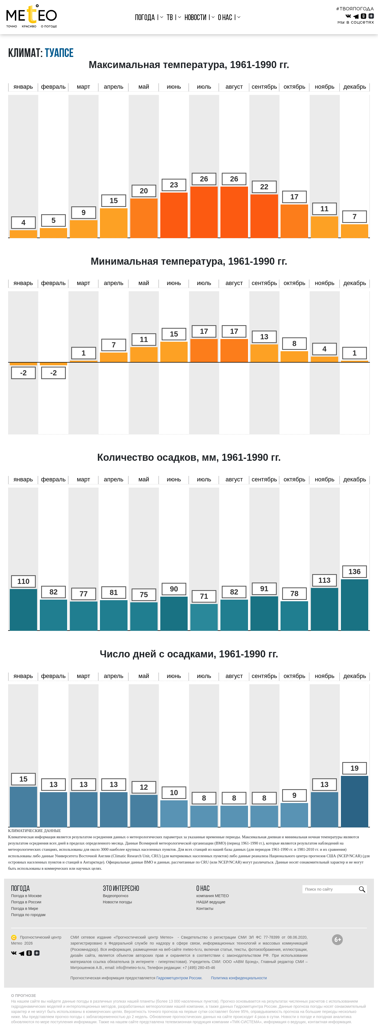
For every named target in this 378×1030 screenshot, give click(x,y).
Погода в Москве (26, 896)
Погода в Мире (24, 908)
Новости (195, 18)
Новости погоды (117, 902)
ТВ (170, 18)
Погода (145, 18)
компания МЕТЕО (212, 896)
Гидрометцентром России (178, 978)
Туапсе (59, 54)
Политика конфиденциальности (239, 978)
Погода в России (26, 902)
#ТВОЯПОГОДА (355, 9)
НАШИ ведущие (210, 902)
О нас (225, 18)
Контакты (204, 908)
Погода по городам (28, 915)
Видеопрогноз (115, 896)
